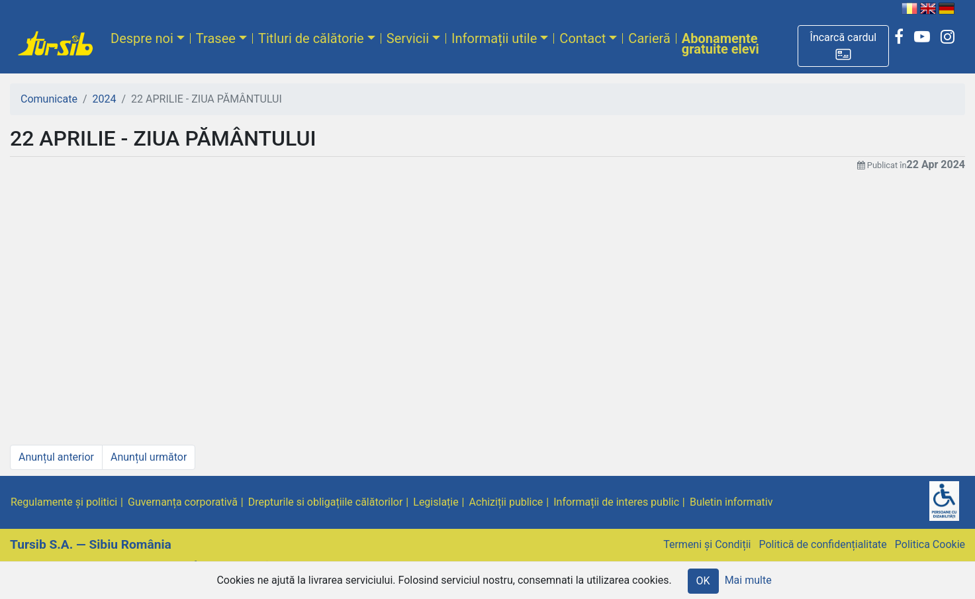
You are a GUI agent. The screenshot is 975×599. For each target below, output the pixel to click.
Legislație (435, 502)
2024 (104, 99)
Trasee (216, 38)
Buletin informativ (731, 502)
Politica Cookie (930, 544)
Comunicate (49, 99)
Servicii (408, 38)
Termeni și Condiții (707, 544)
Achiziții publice (506, 502)
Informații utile (494, 38)
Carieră (649, 38)
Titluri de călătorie (311, 38)
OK (703, 581)
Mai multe (748, 580)
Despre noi (142, 38)
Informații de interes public (616, 502)
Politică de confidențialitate (822, 544)
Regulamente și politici (64, 502)
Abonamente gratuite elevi (720, 43)
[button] (843, 46)
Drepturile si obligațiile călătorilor (325, 502)
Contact (582, 38)
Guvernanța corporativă (183, 502)
